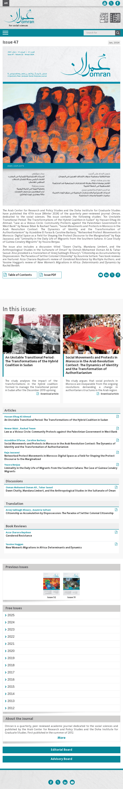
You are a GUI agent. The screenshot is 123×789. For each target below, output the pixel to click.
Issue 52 (51, 597)
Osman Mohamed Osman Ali (21, 487)
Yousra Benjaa (12, 465)
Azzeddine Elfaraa (14, 440)
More (61, 738)
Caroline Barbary (36, 440)
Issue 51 (71, 597)
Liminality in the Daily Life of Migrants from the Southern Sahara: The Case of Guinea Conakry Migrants (60, 470)
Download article (47, 394)
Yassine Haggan (14, 544)
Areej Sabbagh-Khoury (18, 510)
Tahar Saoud (46, 487)
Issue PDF (48, 275)
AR (6, 3)
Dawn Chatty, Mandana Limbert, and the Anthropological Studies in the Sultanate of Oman (61, 491)
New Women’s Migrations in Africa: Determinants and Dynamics (44, 547)
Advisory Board (61, 759)
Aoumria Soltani (42, 510)
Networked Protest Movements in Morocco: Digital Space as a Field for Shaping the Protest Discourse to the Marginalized (59, 457)
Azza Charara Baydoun (18, 532)
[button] (11, 615)
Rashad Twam (28, 429)
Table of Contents (18, 275)
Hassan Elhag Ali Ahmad (17, 417)
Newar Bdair (11, 429)
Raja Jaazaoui (12, 453)
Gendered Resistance (19, 536)
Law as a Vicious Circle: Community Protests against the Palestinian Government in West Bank (60, 432)
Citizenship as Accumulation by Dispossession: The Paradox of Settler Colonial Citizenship (60, 513)
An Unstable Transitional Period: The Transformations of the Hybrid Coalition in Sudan (31, 361)
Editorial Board (61, 749)
